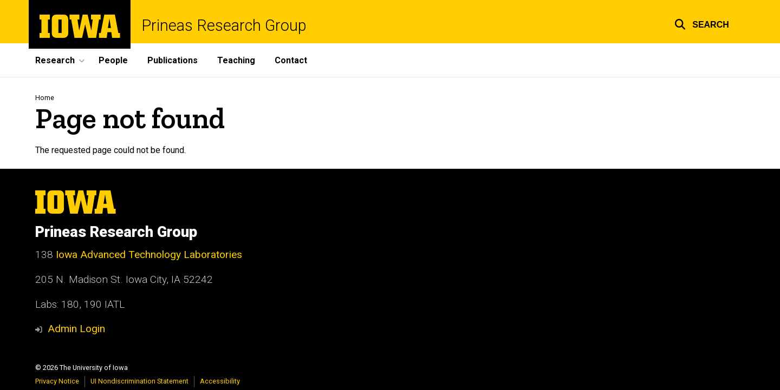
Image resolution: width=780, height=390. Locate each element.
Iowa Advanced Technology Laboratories (149, 254)
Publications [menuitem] (172, 60)
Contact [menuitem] (291, 60)
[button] (702, 23)
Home (44, 98)
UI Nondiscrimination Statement (139, 381)
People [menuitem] (113, 60)
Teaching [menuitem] (236, 60)
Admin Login (76, 328)
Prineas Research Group (224, 26)
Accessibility (220, 381)
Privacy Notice (57, 381)
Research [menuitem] (55, 60)
